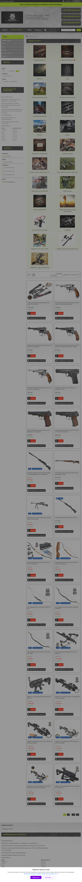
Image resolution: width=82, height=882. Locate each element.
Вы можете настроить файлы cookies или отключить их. (40, 873)
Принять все (36, 877)
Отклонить (48, 877)
